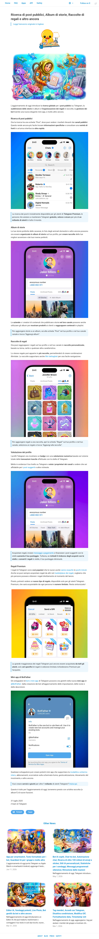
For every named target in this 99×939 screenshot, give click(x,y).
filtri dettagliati (51, 356)
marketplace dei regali (64, 573)
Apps (23, 3)
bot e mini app (32, 681)
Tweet (30, 812)
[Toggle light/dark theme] (95, 3)
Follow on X (83, 3)
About (40, 936)
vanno (63, 570)
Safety (39, 3)
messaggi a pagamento (44, 553)
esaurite (70, 570)
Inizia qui (73, 784)
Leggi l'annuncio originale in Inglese (28, 24)
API (31, 3)
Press (52, 936)
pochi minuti (81, 570)
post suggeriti (29, 467)
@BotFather (16, 684)
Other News (49, 823)
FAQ (16, 3)
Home (7, 3)
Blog (46, 936)
